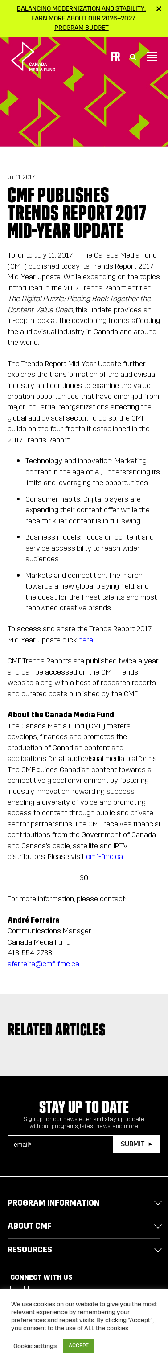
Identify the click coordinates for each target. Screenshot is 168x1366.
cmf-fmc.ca (104, 856)
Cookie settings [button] (35, 1346)
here (85, 640)
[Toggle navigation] (152, 56)
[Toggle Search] (133, 56)
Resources (30, 1250)
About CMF (30, 1226)
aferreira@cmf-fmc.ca (43, 964)
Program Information (53, 1203)
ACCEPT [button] (79, 1345)
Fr (115, 56)
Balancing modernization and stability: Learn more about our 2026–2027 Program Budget (81, 18)
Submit (132, 1144)
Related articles (57, 1029)
